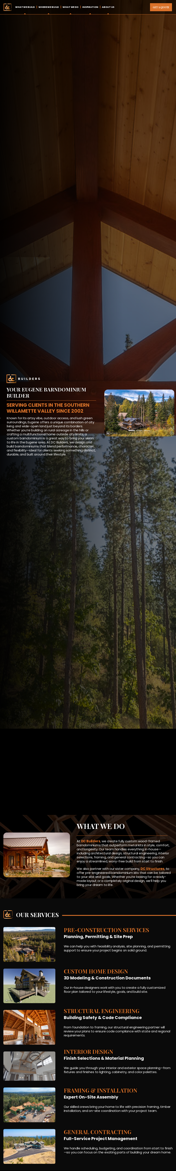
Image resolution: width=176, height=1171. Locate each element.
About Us (108, 7)
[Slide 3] (147, 430)
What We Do (70, 7)
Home (7, 7)
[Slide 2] (139, 430)
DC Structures (152, 868)
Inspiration (90, 7)
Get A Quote (161, 7)
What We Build (25, 7)
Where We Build (48, 7)
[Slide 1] (131, 430)
